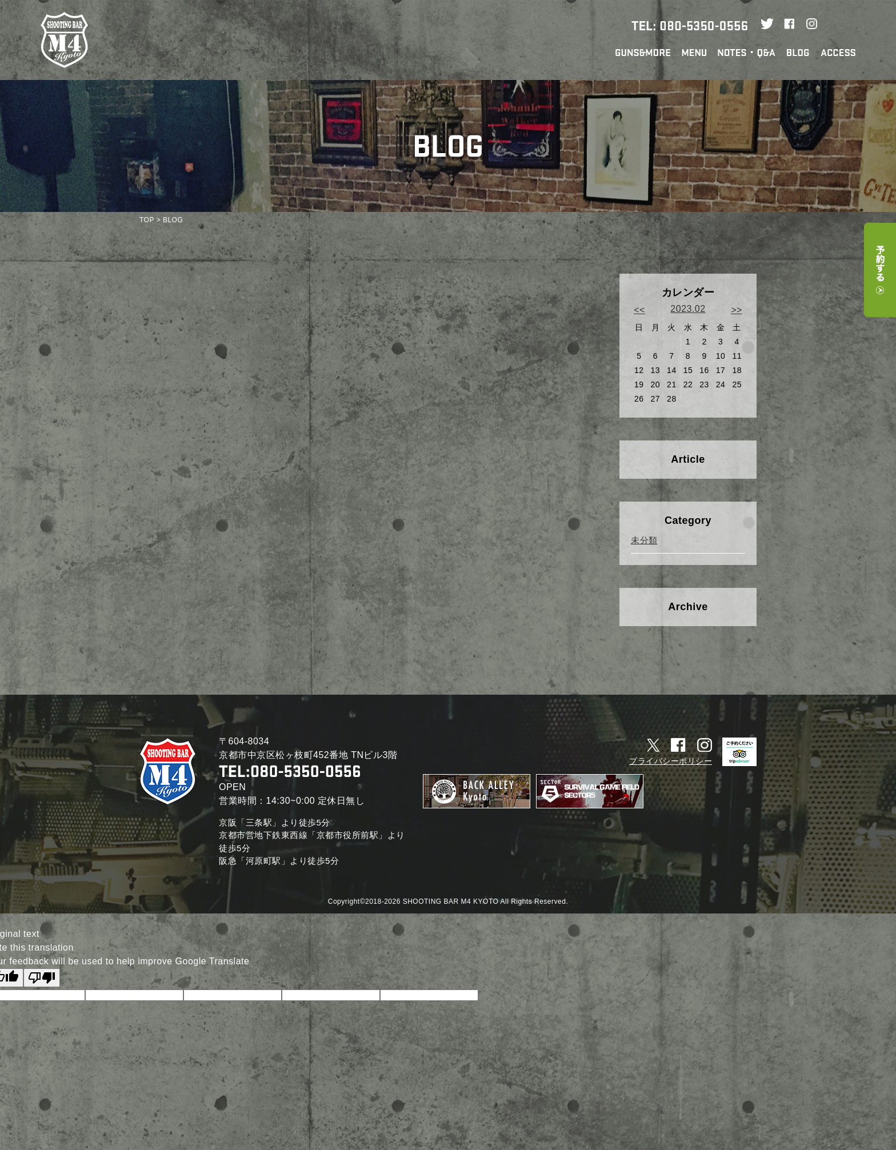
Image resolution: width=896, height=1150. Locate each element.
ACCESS (838, 52)
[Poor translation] (41, 977)
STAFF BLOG (798, 52)
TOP (146, 220)
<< (639, 310)
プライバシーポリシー (670, 761)
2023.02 (687, 309)
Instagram (811, 25)
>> (736, 310)
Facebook (789, 25)
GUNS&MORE (642, 52)
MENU (694, 52)
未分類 (644, 540)
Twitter (767, 25)
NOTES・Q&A (746, 53)
